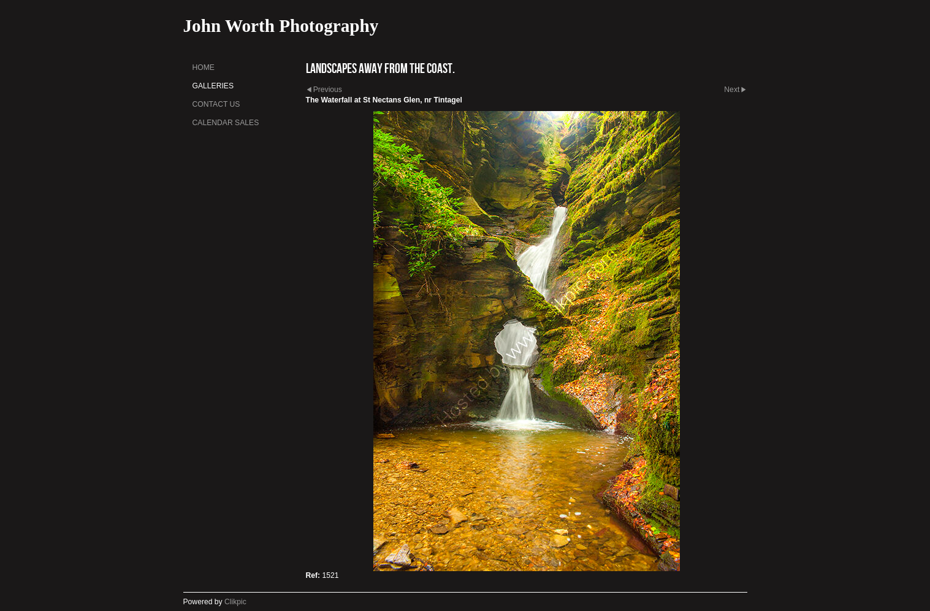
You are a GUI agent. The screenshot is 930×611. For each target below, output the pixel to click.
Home (203, 67)
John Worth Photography (281, 26)
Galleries (213, 86)
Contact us (216, 104)
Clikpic (235, 602)
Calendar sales (225, 122)
